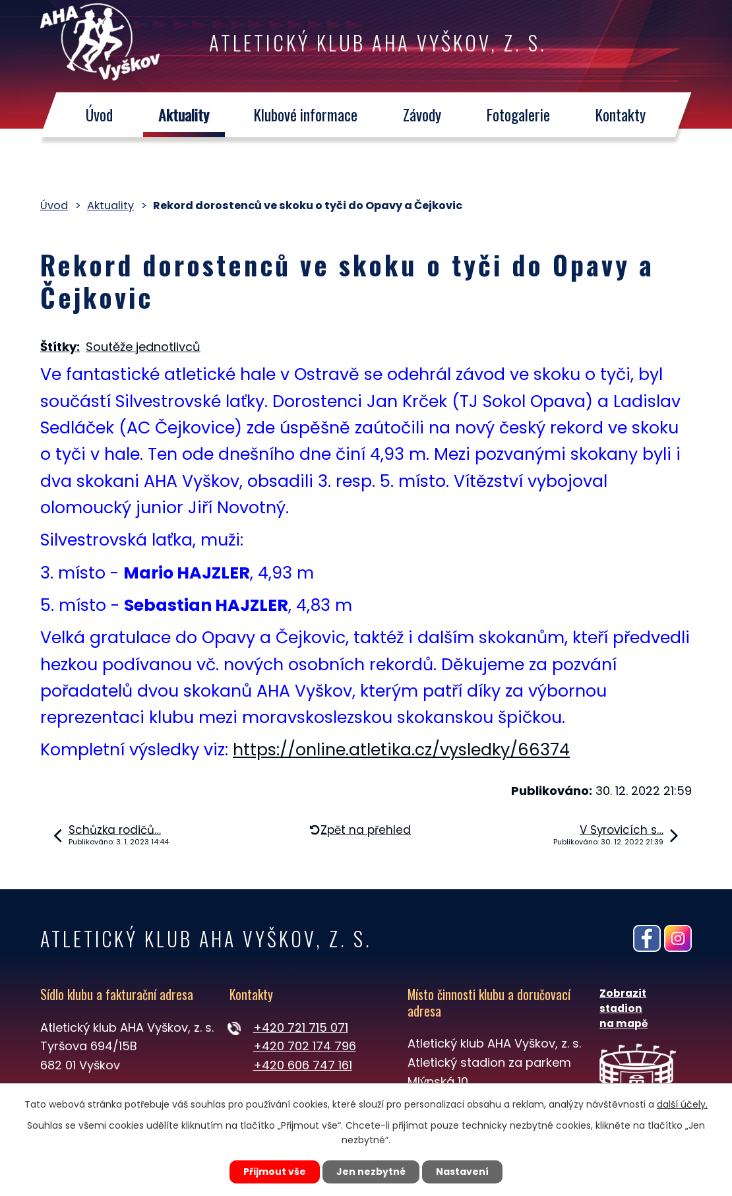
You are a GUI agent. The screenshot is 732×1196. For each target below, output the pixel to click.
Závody (423, 115)
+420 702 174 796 (304, 1046)
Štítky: (60, 346)
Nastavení (462, 1171)
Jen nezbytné (371, 1171)
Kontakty (621, 115)
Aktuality (183, 115)
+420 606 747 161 (302, 1065)
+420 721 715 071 (300, 1027)
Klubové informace (306, 115)
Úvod (99, 115)
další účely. (682, 1104)
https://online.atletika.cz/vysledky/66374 (401, 749)
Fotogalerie (519, 115)
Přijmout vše (274, 1171)
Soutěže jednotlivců (143, 346)
